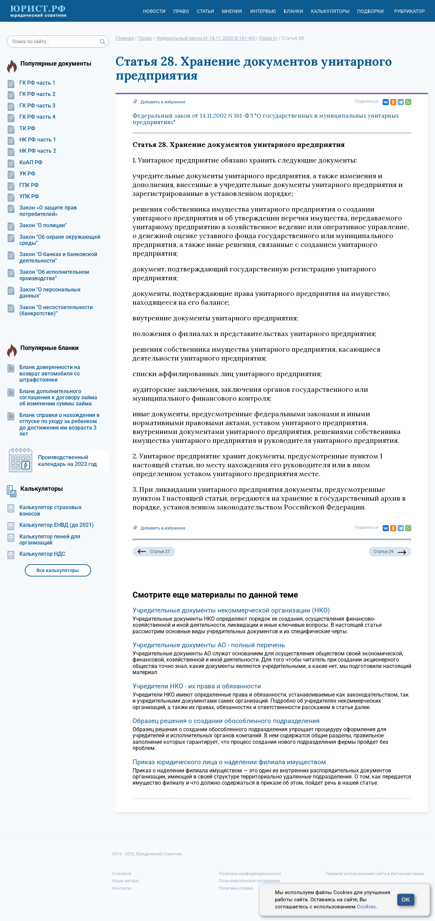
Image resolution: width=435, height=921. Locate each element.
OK (405, 900)
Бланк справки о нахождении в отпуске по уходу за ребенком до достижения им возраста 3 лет (53, 424)
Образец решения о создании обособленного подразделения (226, 721)
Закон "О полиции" (37, 225)
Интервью (263, 11)
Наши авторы (125, 880)
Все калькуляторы (58, 570)
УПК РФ (23, 197)
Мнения (232, 11)
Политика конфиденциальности (250, 873)
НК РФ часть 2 (31, 151)
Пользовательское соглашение (249, 880)
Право (181, 11)
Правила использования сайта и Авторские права (375, 873)
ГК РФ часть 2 (31, 94)
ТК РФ (21, 128)
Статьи (205, 11)
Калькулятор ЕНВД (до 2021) (50, 525)
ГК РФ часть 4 (31, 117)
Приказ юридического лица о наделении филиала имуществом (229, 762)
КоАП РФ (24, 163)
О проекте (121, 873)
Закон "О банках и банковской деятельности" (52, 257)
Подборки (370, 11)
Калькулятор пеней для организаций (43, 540)
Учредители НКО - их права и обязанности (197, 686)
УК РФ (21, 174)
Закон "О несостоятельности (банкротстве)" (50, 310)
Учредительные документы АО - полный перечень (209, 645)
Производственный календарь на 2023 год (67, 460)
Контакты (121, 888)
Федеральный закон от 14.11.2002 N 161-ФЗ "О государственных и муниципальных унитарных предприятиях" (266, 119)
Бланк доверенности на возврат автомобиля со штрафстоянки (43, 373)
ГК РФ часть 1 (31, 83)
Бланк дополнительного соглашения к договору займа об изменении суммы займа (52, 397)
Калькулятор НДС (36, 554)
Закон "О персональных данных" (44, 293)
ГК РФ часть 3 (31, 106)
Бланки (293, 11)
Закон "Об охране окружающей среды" (53, 240)
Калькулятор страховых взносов (44, 510)
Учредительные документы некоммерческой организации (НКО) (231, 610)
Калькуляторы (330, 11)
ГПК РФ (23, 185)
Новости (154, 11)
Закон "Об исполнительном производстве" (48, 275)
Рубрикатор (409, 11)
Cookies (366, 907)
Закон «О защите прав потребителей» (42, 211)
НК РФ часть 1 (31, 140)
